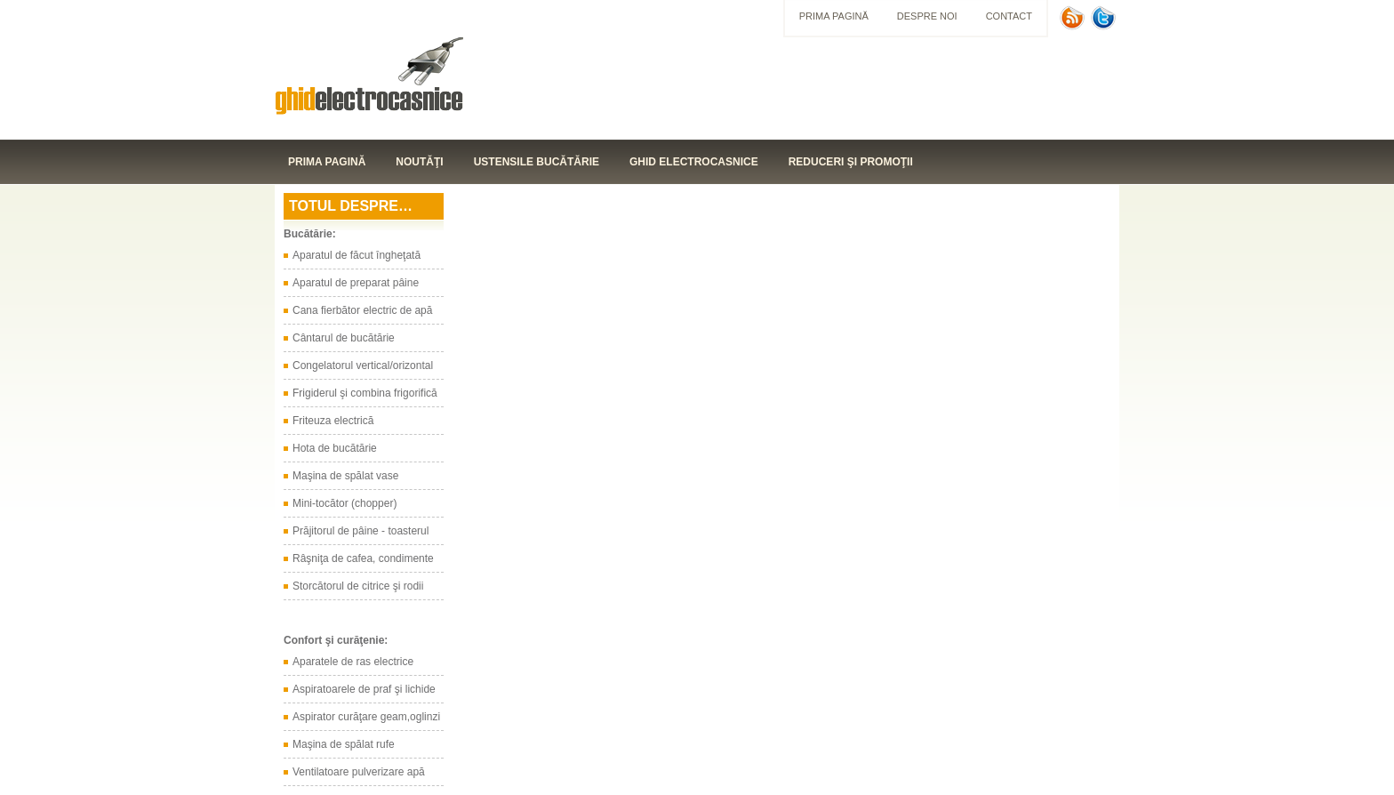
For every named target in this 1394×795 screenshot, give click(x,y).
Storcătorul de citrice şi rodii (357, 586)
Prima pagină (834, 16)
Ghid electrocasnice (693, 162)
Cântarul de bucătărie (343, 338)
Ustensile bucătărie (536, 162)
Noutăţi (419, 162)
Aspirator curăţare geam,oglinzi (366, 717)
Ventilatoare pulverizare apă (358, 772)
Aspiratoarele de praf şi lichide (364, 689)
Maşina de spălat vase (345, 476)
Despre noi (927, 16)
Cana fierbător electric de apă (362, 310)
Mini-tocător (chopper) (344, 503)
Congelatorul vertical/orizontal (362, 365)
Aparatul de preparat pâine (355, 283)
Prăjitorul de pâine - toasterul (360, 531)
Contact (1009, 16)
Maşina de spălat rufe (343, 744)
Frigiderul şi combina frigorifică (364, 393)
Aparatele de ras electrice (352, 661)
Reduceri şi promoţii (851, 162)
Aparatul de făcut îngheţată (356, 255)
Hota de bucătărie (334, 448)
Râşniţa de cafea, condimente (363, 558)
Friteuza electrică (332, 420)
